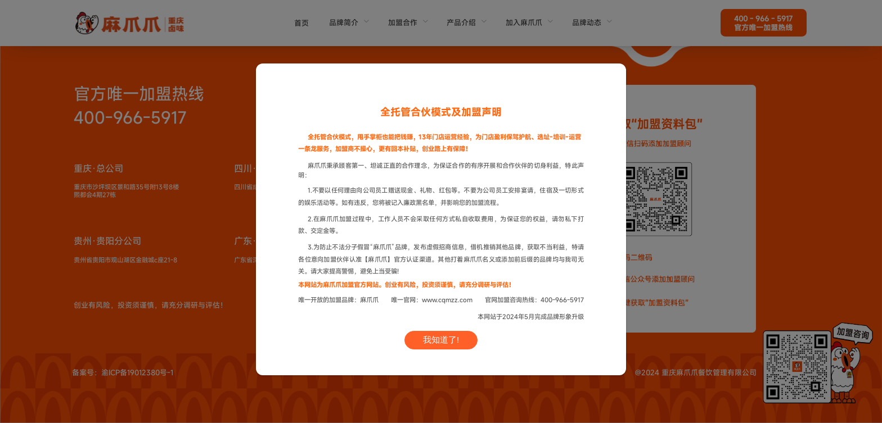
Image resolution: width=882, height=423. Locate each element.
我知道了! (441, 339)
